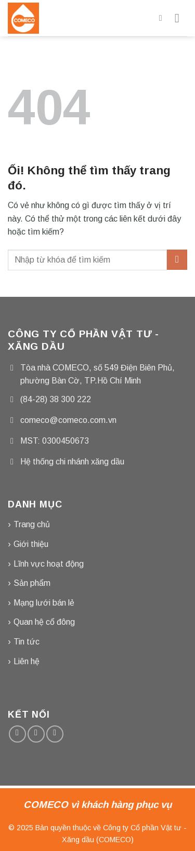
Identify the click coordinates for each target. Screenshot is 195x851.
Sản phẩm (32, 583)
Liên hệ (27, 661)
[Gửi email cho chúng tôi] (36, 734)
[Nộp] (177, 260)
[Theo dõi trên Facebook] (17, 734)
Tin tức (27, 641)
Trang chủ (32, 524)
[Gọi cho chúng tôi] (54, 734)
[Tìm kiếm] (163, 18)
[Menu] (181, 18)
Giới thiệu (31, 544)
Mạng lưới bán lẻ (44, 602)
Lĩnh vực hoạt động (49, 563)
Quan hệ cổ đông (44, 621)
